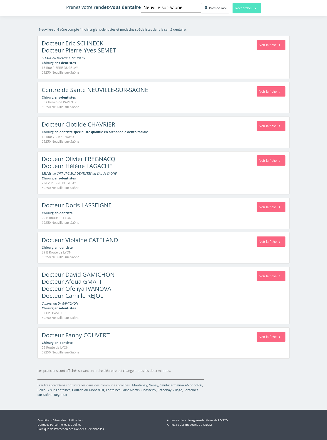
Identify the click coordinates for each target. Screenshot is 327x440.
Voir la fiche (269, 45)
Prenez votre (103, 7)
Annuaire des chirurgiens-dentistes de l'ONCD (197, 420)
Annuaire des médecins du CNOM (189, 425)
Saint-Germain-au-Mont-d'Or (181, 385)
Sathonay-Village (170, 390)
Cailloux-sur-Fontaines (53, 390)
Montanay (139, 385)
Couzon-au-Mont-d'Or (88, 390)
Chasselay (148, 390)
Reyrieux (60, 395)
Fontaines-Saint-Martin (123, 390)
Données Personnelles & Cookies (59, 425)
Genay (153, 385)
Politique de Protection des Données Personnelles (70, 429)
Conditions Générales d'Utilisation (60, 420)
